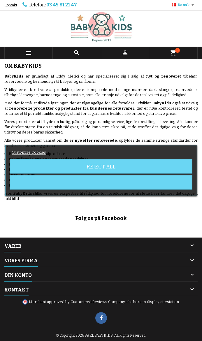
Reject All (101, 167)
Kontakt (10, 5)
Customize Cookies (29, 152)
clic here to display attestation (153, 302)
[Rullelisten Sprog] (183, 5)
